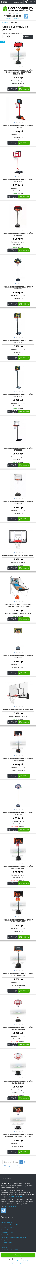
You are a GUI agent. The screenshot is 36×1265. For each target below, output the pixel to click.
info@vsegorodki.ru (11, 1206)
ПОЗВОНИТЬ (18, 2)
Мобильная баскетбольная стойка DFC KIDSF (18, 657)
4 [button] (22, 66)
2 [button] (16, 66)
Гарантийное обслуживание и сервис (13, 1237)
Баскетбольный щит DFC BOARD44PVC (18, 556)
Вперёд (7, 1166)
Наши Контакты (6, 1222)
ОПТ (2, 1245)
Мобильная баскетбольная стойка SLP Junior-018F (18, 867)
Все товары (5, 22)
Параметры (27, 37)
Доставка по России (7, 1227)
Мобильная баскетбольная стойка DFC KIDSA (18, 127)
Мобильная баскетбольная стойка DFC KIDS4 (18, 503)
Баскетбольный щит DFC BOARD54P (18, 710)
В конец (15, 1166)
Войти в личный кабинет (9, 1250)
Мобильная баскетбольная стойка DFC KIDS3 (18, 288)
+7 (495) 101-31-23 (12, 16)
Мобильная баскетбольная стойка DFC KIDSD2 (18, 395)
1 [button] (14, 66)
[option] (18, 53)
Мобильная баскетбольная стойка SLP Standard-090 (18, 975)
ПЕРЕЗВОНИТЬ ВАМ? (12, 18)
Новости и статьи (7, 1232)
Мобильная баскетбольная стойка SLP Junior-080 (18, 760)
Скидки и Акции (6, 1242)
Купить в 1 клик (14, 89)
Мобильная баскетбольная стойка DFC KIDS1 (18, 813)
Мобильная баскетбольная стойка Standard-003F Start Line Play (18, 1136)
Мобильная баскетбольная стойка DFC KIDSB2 (18, 180)
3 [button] (19, 66)
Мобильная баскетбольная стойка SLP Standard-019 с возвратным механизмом (18, 72)
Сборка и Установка (7, 1230)
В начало (7, 1162)
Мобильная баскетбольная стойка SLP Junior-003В (18, 1028)
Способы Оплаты (6, 1235)
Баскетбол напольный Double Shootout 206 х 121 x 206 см (18, 606)
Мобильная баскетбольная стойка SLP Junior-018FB (18, 921)
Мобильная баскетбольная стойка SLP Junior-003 (18, 1082)
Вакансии (4, 1247)
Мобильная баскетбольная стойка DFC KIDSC (18, 234)
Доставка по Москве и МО (9, 1225)
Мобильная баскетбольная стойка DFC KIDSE (18, 449)
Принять (18, 1255)
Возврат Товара (6, 1240)
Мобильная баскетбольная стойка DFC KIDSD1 (18, 342)
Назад (15, 1162)
